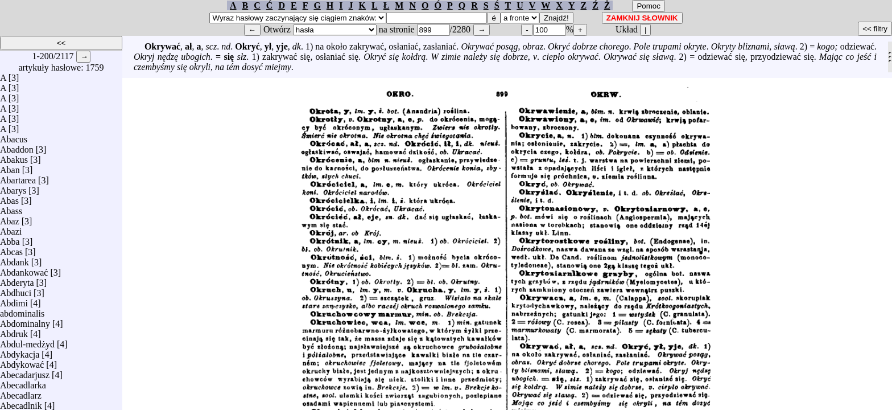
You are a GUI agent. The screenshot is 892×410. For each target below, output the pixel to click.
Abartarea (18, 177)
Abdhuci (15, 290)
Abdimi (14, 300)
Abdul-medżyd (27, 341)
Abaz (9, 218)
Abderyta (17, 280)
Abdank (14, 259)
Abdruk (14, 331)
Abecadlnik (21, 403)
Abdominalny (25, 321)
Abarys (13, 187)
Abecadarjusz (24, 372)
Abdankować (24, 269)
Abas (9, 198)
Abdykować (22, 362)
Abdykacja (19, 351)
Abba (10, 239)
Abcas (11, 249)
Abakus (14, 157)
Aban (10, 167)
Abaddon (17, 146)
